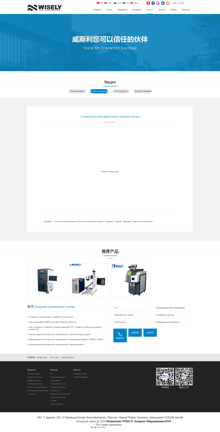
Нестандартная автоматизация (38, 391)
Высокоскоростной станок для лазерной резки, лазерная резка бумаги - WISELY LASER (66, 339)
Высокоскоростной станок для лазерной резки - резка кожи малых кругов (60, 334)
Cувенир (53, 401)
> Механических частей (123, 315)
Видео (150, 9)
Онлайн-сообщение (80, 377)
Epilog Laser (42, 357)
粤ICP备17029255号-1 (98, 427)
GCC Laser (54, 357)
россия (118, 3)
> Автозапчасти (119, 322)
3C (51, 374)
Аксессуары (31, 394)
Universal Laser (68, 357)
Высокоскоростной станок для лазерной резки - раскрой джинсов (56, 344)
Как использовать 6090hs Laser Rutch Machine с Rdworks (52, 322)
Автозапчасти (55, 391)
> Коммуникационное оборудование (170, 308)
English (108, 3)
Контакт (186, 9)
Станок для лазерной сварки (37, 387)
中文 (100, 3)
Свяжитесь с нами (80, 374)
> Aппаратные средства (164, 315)
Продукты (122, 9)
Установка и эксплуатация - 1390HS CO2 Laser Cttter (51, 317)
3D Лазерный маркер (34, 384)
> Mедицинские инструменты (167, 322)
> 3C (115, 308)
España (134, 3)
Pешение (137, 9)
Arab (126, 3)
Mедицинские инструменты (60, 394)
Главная (97, 9)
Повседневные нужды (58, 397)
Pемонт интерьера (56, 404)
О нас (109, 9)
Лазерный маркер (77, 91)
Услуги (161, 9)
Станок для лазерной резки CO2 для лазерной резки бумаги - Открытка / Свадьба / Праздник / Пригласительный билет (103, 221)
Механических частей (58, 384)
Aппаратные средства (58, 387)
